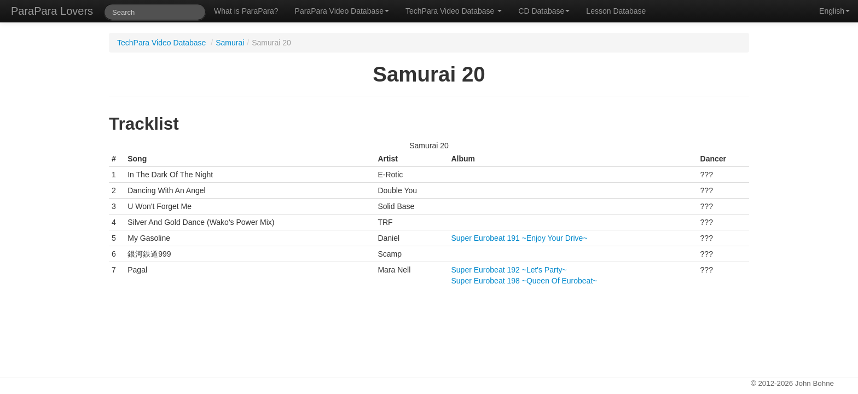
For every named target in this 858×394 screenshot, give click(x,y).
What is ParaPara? (246, 11)
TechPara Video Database (453, 11)
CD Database (544, 11)
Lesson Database (616, 11)
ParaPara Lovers (52, 11)
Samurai (230, 42)
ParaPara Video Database (342, 11)
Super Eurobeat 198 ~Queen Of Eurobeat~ (524, 280)
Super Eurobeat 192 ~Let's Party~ (509, 269)
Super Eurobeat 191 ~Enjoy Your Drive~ (519, 238)
